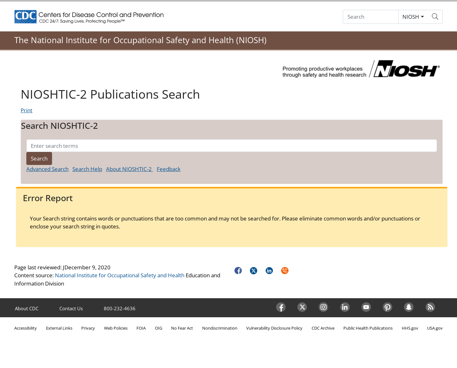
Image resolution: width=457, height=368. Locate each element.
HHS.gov (410, 328)
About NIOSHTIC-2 (129, 169)
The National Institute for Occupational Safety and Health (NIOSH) (140, 40)
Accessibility (25, 328)
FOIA (141, 328)
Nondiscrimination (219, 328)
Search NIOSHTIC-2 (59, 125)
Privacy (88, 328)
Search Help (87, 169)
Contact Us (71, 308)
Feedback (169, 169)
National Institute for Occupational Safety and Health (119, 275)
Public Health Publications (368, 328)
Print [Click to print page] (26, 110)
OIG (158, 328)
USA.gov (435, 328)
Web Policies (116, 328)
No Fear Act (182, 328)
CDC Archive (323, 328)
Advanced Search (47, 169)
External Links (59, 328)
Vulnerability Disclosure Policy (274, 328)
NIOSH (410, 16)
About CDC (26, 308)
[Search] (371, 17)
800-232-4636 (120, 308)
